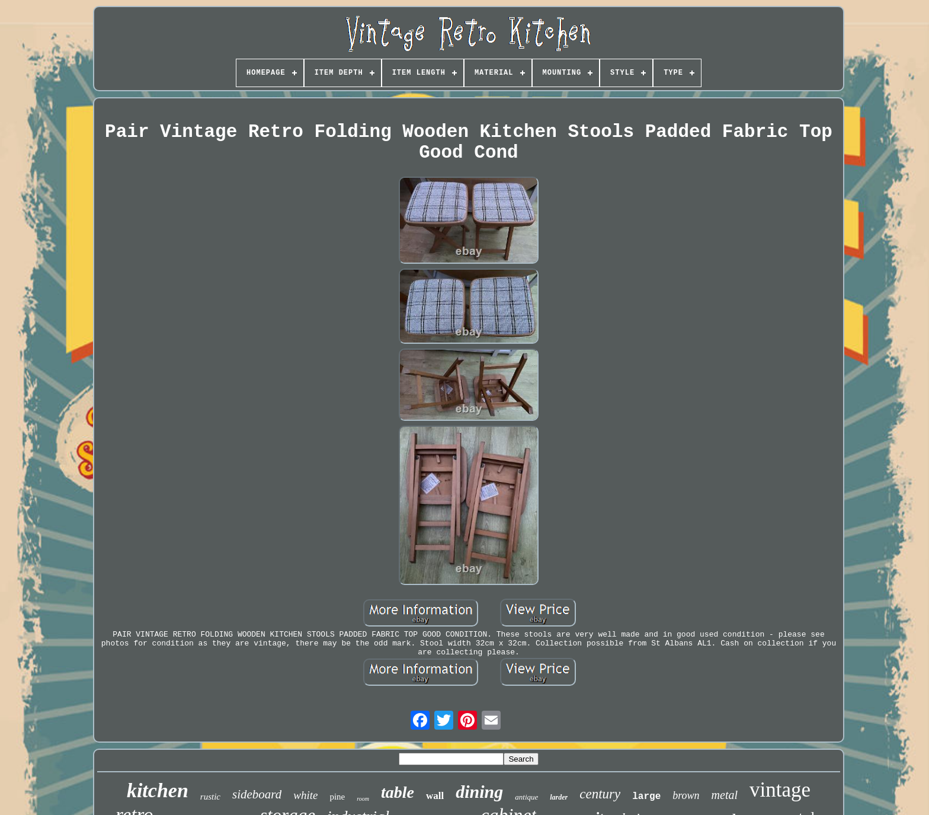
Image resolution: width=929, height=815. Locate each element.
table (397, 792)
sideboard (256, 794)
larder (559, 797)
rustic (210, 796)
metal (725, 794)
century (599, 794)
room (363, 798)
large (646, 796)
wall (435, 795)
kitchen (157, 790)
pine (337, 796)
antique (526, 796)
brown (685, 795)
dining (479, 791)
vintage (780, 789)
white (305, 795)
